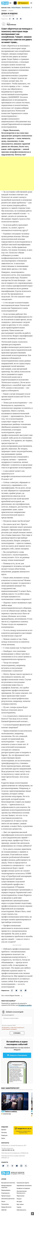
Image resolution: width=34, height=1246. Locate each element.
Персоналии (20, 1196)
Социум (19, 1199)
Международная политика (6, 1186)
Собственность (21, 1210)
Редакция (4, 1135)
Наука (3, 1201)
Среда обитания (6, 1207)
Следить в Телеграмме (17, 1055)
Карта (3, 1138)
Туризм (19, 1207)
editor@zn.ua (5, 1157)
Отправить (16, 1033)
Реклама (4, 1132)
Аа (15, 3)
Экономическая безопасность (22, 1192)
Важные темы (6, 7)
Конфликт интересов (23, 1188)
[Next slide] (31, 7)
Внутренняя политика (8, 1183)
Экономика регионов (7, 1198)
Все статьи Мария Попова (11, 995)
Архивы (3, 1129)
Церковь (4, 1210)
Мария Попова (11, 24)
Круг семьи (20, 1204)
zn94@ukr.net (24, 1153)
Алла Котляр (7, 1114)
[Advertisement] (17, 173)
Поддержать (23, 3)
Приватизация (5, 1196)
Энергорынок (5, 1193)
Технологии (5, 1204)
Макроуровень (5, 1190)
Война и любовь (11, 1111)
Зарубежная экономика (24, 1185)
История (19, 1201)
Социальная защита (23, 1183)
